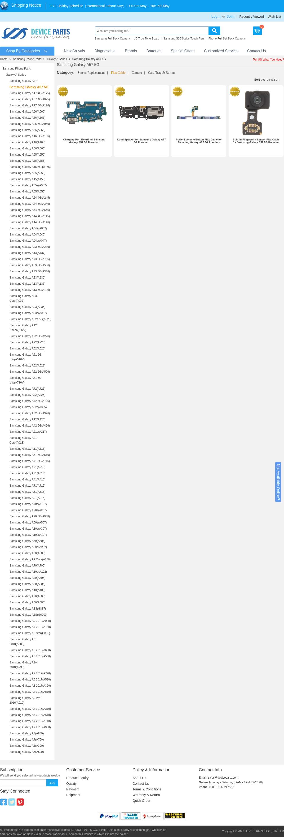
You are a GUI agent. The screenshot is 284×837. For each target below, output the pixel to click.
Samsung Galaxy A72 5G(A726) (29, 401)
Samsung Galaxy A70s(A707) (28, 504)
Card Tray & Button (161, 72)
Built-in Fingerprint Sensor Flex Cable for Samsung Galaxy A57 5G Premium (256, 141)
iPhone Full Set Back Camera (226, 38)
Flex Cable (118, 72)
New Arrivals (74, 51)
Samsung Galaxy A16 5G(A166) (29, 136)
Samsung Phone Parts (27, 59)
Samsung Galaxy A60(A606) (27, 541)
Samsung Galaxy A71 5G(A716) (29, 461)
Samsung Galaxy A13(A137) (27, 253)
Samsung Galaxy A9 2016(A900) (30, 727)
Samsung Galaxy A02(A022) (27, 365)
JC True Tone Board (146, 38)
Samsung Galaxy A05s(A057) (28, 185)
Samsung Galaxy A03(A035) (27, 307)
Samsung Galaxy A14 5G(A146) (29, 222)
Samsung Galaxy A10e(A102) (28, 571)
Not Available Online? (278, 482)
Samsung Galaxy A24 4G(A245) (29, 197)
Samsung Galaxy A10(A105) (27, 590)
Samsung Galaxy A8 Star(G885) (29, 633)
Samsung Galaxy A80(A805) (27, 553)
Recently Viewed (251, 16)
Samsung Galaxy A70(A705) (27, 565)
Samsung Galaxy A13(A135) (27, 283)
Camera (137, 72)
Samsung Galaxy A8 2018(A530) (30, 656)
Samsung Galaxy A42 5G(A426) (29, 425)
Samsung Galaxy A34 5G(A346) (29, 203)
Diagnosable (104, 51)
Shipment (73, 795)
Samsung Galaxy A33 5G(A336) (29, 271)
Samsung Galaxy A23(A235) (27, 277)
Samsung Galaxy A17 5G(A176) (29, 105)
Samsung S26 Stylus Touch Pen (183, 38)
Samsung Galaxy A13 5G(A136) (29, 290)
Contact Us (256, 51)
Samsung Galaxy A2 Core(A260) (30, 559)
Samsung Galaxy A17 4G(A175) (29, 93)
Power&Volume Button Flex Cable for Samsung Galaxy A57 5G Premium (199, 141)
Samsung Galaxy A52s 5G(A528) (30, 319)
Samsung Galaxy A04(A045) (27, 234)
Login (216, 16)
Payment (72, 789)
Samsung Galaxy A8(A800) (26, 733)
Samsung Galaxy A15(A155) (27, 179)
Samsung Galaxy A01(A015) (27, 498)
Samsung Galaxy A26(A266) (27, 130)
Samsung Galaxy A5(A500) (26, 752)
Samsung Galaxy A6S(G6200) (28, 614)
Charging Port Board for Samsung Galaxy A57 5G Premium (84, 141)
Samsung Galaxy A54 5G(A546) (29, 210)
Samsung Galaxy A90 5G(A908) (29, 516)
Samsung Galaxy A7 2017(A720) (30, 673)
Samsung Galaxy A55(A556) (27, 154)
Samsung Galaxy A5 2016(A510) (30, 715)
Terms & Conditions (147, 789)
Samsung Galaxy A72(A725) (27, 388)
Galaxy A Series (57, 59)
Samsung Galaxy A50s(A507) (28, 522)
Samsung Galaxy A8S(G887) (27, 608)
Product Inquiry (77, 778)
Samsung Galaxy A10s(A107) (28, 534)
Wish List (274, 16)
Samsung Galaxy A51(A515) (27, 491)
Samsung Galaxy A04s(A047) (28, 240)
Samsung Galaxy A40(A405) (27, 578)
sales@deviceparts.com (223, 777)
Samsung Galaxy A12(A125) (27, 419)
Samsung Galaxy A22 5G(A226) (29, 336)
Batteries (153, 51)
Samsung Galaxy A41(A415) (27, 479)
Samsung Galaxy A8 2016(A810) (30, 691)
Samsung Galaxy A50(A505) (27, 602)
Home (4, 59)
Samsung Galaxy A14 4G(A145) (29, 216)
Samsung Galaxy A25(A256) (27, 173)
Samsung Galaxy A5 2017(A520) (30, 679)
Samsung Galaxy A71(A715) (27, 485)
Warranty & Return (146, 795)
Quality (71, 783)
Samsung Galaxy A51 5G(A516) (29, 455)
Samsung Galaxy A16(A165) (27, 142)
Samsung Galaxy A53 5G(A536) (29, 265)
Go (52, 783)
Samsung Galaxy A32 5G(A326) (29, 413)
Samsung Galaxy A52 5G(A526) (29, 371)
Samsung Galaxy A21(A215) (27, 467)
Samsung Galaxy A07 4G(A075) (29, 99)
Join (230, 16)
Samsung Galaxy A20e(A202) (28, 547)
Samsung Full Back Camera (112, 38)
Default (270, 79)
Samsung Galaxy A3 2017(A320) (30, 685)
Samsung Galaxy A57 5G (89, 59)
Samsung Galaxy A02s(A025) (28, 407)
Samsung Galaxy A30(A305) (27, 596)
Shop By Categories (23, 51)
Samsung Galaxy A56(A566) (27, 111)
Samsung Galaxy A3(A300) (26, 745)
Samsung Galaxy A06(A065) (27, 148)
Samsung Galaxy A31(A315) (27, 473)
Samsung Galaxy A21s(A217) (28, 431)
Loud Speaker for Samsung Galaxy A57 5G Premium (141, 141)
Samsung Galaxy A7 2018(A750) (30, 627)
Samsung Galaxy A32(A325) (27, 395)
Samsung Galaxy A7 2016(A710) (30, 721)
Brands (131, 51)
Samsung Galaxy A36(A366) (27, 117)
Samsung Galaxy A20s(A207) (28, 510)
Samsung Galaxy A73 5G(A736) (29, 259)
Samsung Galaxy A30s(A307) (28, 528)
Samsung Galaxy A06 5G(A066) (29, 124)
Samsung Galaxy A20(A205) (27, 584)
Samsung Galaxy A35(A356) (27, 160)
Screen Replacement (91, 72)
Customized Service (221, 51)
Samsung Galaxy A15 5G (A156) (30, 167)
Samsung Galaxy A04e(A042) (28, 228)
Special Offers (183, 51)
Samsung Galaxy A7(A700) (26, 739)
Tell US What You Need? (268, 59)
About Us (139, 778)
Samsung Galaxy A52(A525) (27, 348)
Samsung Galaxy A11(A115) (27, 448)
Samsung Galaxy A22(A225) (27, 342)
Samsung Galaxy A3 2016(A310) (30, 709)
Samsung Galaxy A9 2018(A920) (30, 621)
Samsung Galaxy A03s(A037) (28, 313)
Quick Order (141, 800)
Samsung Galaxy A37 (23, 81)
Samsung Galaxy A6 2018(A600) (30, 650)
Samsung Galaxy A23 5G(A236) (29, 246)
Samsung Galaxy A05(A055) (27, 191)
